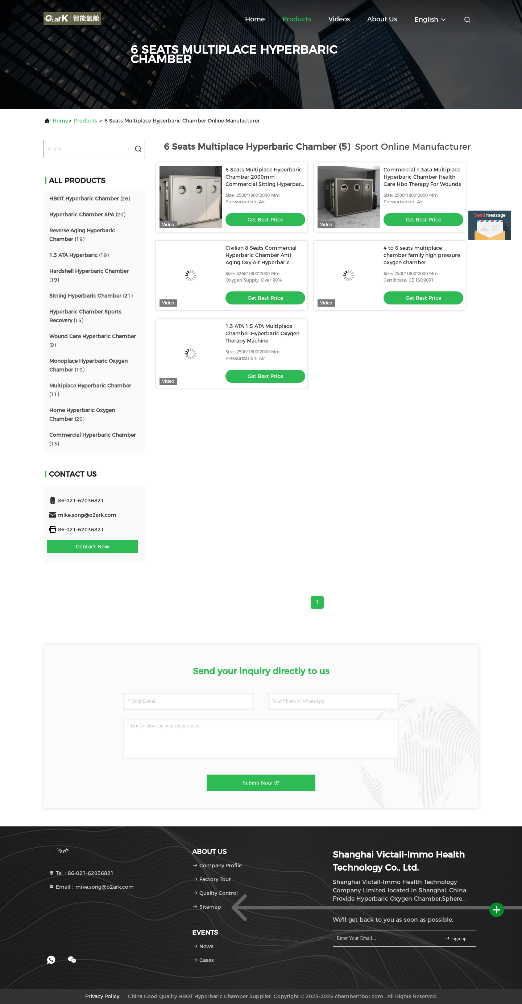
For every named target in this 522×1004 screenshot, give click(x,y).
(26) (89, 198)
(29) (82, 414)
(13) (92, 439)
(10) (88, 365)
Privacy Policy (102, 996)
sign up (455, 938)
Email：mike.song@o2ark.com (91, 887)
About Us (382, 19)
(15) (85, 316)
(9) (92, 340)
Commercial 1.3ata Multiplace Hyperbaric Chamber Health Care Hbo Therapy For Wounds (422, 176)
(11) (90, 390)
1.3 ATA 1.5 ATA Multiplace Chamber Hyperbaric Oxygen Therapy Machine (262, 333)
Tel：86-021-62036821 (81, 873)
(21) (91, 296)
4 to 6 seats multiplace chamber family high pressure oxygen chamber (422, 255)
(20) (87, 214)
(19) (82, 234)
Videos (339, 19)
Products (296, 19)
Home (255, 19)
